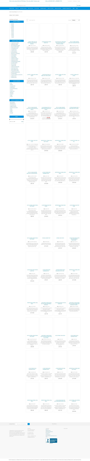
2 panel (12, 35)
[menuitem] (11, 8)
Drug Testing (14, 11)
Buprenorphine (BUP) (15, 46)
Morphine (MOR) (14, 62)
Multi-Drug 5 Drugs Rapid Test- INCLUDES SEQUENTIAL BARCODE (46, 303)
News (46, 436)
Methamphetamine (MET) (15, 61)
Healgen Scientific (13, 106)
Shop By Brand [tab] (16, 81)
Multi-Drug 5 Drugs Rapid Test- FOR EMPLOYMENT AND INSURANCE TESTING (74, 303)
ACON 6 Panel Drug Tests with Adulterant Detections (74, 239)
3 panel (12, 34)
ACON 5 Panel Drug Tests (60, 335)
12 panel (12, 25)
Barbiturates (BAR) (14, 44)
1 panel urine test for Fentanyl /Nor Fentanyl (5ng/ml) (32, 42)
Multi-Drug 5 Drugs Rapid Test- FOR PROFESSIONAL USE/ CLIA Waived (46, 336)
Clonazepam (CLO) (14, 48)
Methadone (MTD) (14, 60)
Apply (22, 121)
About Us (47, 429)
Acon (11, 83)
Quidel (11, 110)
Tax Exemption (48, 434)
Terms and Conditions (49, 431)
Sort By (69, 20)
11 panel (12, 26)
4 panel (12, 33)
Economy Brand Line (13, 88)
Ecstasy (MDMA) (14, 52)
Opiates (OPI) (13, 65)
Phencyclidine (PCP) (14, 69)
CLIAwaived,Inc (12, 85)
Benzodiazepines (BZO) (15, 45)
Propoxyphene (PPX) (15, 70)
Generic (11, 89)
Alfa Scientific (12, 102)
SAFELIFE (11, 93)
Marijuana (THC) (14, 57)
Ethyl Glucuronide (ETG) (15, 53)
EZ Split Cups (12, 87)
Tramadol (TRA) (14, 73)
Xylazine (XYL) (13, 76)
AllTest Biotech (12, 103)
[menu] (45, 8)
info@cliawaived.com (31, 437)
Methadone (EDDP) (14, 58)
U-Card (11, 96)
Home (10, 11)
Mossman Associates (14, 107)
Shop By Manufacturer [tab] (16, 100)
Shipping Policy (48, 430)
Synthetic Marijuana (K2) (15, 72)
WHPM (11, 111)
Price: (11, 121)
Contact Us (47, 433)
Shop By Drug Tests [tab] (16, 40)
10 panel (12, 27)
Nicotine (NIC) (13, 64)
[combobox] (33, 5)
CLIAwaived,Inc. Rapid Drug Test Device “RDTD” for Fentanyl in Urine (60, 42)
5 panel (12, 31)
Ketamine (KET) (14, 77)
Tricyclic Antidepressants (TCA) (16, 74)
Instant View (12, 91)
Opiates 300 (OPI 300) (15, 66)
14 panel (12, 23)
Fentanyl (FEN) (13, 54)
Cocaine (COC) (14, 49)
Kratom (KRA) (13, 56)
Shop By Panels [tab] (16, 21)
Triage (11, 95)
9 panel (12, 29)
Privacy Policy (48, 432)
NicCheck (11, 92)
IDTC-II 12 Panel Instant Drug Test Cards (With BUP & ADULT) (32, 108)
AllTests (11, 84)
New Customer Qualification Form (51, 435)
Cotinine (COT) (14, 50)
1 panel (12, 37)
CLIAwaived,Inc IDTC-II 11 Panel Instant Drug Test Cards (46, 108)
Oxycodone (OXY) (14, 68)
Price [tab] (16, 116)
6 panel (12, 30)
